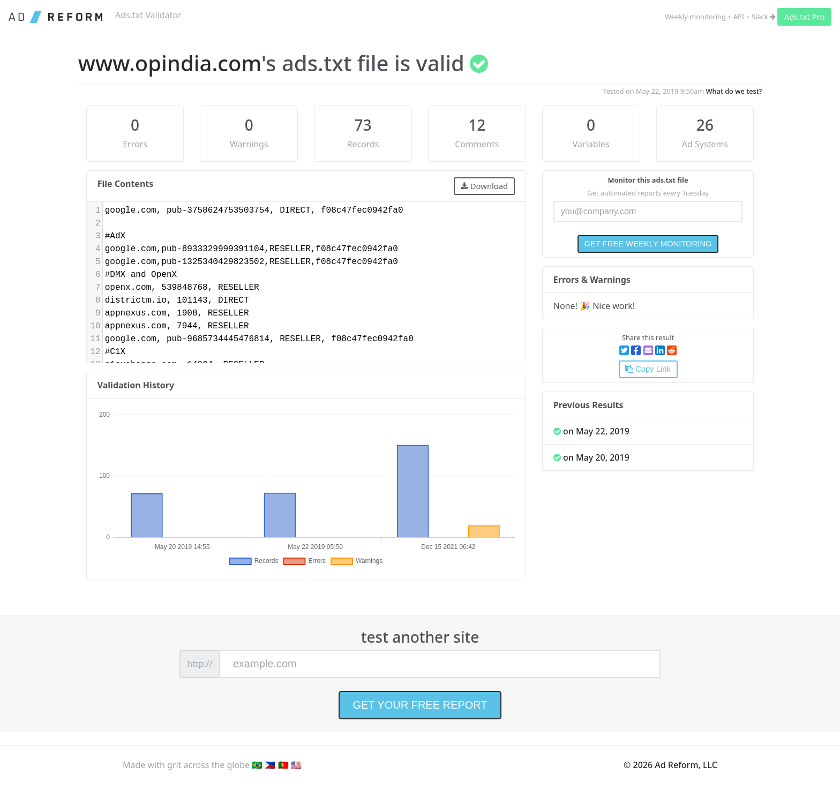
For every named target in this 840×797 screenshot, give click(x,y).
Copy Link (648, 369)
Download (484, 186)
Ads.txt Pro (804, 16)
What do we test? (734, 91)
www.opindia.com (169, 63)
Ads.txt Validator (148, 15)
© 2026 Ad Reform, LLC (670, 765)
